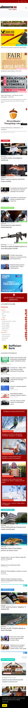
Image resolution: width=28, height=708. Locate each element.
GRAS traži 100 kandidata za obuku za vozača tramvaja (14, 572)
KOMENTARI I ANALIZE (22, 603)
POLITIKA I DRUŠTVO (23, 221)
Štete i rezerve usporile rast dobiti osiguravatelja (13, 180)
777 (26, 321)
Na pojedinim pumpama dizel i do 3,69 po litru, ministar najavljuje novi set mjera (18, 189)
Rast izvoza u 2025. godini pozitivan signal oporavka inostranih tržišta (17, 638)
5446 (26, 332)
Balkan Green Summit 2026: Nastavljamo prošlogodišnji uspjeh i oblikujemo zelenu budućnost (13, 360)
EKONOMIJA (24, 154)
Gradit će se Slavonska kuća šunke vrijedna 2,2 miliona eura (12, 680)
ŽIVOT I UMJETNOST (22, 68)
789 (26, 323)
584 (26, 311)
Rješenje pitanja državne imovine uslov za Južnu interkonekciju (17, 266)
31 (26, 330)
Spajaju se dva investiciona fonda (10, 565)
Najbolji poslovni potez (8, 431)
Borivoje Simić (3, 156)
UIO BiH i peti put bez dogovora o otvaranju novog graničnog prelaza (18, 257)
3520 (26, 310)
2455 (26, 328)
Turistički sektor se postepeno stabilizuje (11, 159)
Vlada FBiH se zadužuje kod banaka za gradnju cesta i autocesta (18, 199)
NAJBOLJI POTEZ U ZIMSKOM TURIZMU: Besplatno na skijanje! (12, 435)
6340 (26, 319)
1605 (26, 334)
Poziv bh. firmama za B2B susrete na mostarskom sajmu (17, 402)
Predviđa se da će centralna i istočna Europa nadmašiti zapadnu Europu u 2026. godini (18, 646)
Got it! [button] (4, 705)
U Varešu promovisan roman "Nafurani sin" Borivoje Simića (18, 379)
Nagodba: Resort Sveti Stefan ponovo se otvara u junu (11, 549)
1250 (26, 313)
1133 (26, 325)
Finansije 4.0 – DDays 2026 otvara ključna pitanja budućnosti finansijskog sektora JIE (13, 370)
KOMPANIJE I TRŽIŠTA (21, 45)
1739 (26, 317)
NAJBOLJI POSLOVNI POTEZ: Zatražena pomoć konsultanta (11, 457)
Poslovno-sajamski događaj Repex (18, 387)
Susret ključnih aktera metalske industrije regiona (18, 394)
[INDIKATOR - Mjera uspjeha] (8, 7)
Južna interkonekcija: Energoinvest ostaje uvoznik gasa (13, 528)
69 (26, 315)
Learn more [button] (5, 701)
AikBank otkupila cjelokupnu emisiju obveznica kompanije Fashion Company (12, 580)
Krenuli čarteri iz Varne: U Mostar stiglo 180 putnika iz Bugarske (13, 558)
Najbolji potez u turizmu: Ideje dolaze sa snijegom (13, 503)
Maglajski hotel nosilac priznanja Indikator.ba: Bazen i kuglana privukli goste (13, 480)
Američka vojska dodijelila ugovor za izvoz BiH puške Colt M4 (14, 247)
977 (26, 338)
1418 (26, 326)
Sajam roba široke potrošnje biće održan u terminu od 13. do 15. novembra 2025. (14, 23)
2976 (26, 336)
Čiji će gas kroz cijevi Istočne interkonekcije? (11, 226)
